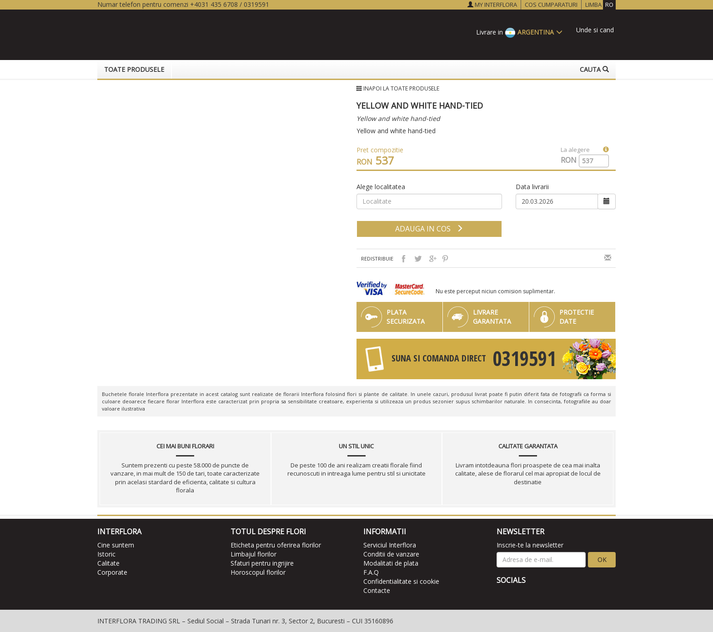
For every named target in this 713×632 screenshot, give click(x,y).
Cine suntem (115, 545)
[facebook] (504, 596)
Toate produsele (134, 69)
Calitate (108, 563)
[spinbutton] (590, 161)
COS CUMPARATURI (551, 4)
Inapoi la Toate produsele (401, 88)
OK (602, 559)
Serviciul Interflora (389, 545)
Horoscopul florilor (258, 572)
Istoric (106, 554)
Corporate (112, 572)
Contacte (376, 590)
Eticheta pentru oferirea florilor (276, 545)
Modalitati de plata (390, 563)
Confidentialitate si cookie (401, 581)
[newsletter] (541, 559)
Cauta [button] (594, 69)
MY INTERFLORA (492, 4)
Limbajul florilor (253, 554)
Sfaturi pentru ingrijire (262, 563)
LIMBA (600, 5)
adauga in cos (429, 229)
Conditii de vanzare (391, 554)
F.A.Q (371, 572)
